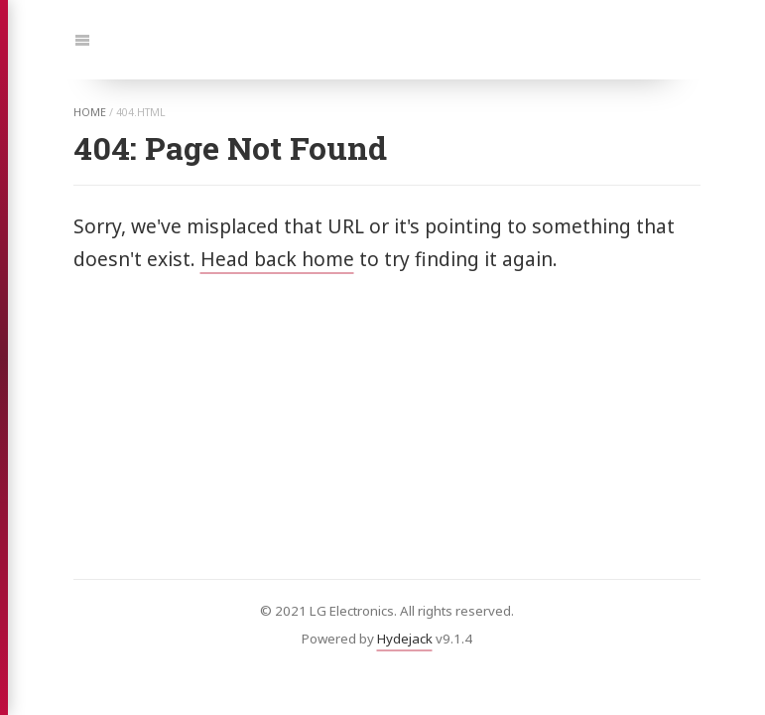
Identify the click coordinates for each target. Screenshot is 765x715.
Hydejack (405, 638)
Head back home (277, 258)
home (89, 112)
